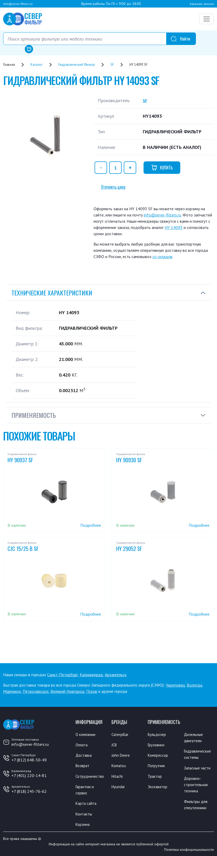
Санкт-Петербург (62, 674)
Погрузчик (157, 765)
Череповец (175, 685)
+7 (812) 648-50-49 (29, 759)
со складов (162, 256)
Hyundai (118, 786)
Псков (91, 691)
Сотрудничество (90, 776)
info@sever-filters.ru (18, 4)
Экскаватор (158, 786)
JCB (114, 744)
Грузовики (156, 744)
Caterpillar (120, 734)
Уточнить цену (113, 187)
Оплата (82, 744)
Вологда (194, 685)
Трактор (155, 776)
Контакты (84, 813)
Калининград (91, 674)
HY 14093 (174, 227)
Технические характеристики (51, 292)
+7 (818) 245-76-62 (29, 791)
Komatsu (119, 765)
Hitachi (117, 776)
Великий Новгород (67, 691)
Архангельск (115, 674)
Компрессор (158, 755)
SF (145, 100)
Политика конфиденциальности (189, 849)
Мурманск (12, 691)
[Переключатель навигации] (206, 19)
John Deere (121, 755)
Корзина (83, 823)
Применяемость (33, 415)
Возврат (83, 765)
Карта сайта (87, 803)
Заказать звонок (201, 4)
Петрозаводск (36, 691)
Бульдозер (157, 734)
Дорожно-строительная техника (196, 784)
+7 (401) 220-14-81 (29, 775)
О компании (86, 734)
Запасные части (198, 767)
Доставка (84, 755)
